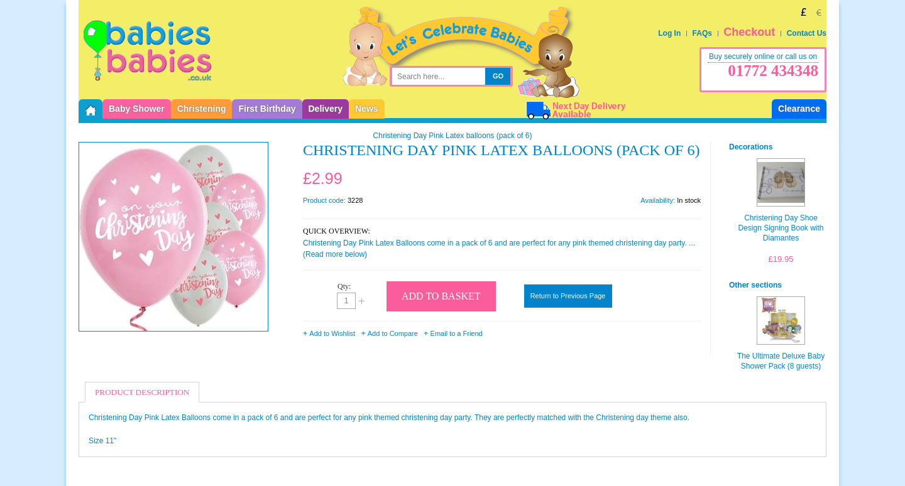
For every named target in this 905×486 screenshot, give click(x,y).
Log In (669, 33)
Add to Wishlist (332, 333)
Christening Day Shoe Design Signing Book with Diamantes (780, 227)
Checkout (749, 32)
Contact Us (806, 33)
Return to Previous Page (568, 296)
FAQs (702, 33)
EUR (818, 12)
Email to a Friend (457, 333)
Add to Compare (393, 333)
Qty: (344, 286)
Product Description (142, 392)
